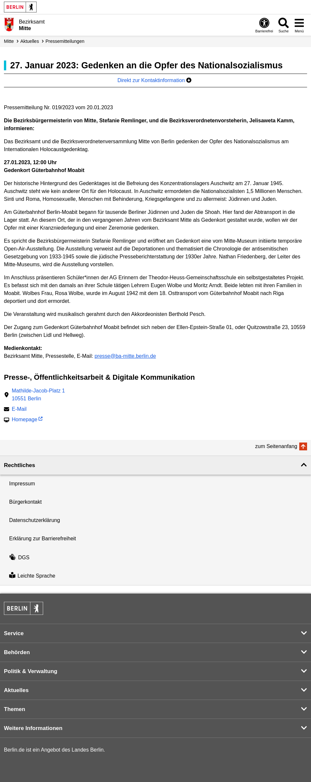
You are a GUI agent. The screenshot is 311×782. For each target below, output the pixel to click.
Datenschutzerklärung (34, 520)
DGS (19, 557)
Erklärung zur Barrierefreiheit (42, 538)
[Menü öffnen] (299, 25)
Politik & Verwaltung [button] (30, 671)
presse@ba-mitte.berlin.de (125, 356)
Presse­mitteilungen (64, 41)
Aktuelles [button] (16, 690)
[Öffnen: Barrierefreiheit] (264, 25)
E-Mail (19, 409)
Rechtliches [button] (19, 465)
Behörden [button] (17, 652)
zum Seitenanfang (276, 446)
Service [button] (14, 633)
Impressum (22, 483)
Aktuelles (29, 41)
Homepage (24, 420)
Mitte (9, 41)
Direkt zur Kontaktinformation (154, 80)
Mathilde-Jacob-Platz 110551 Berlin (38, 394)
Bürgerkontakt (25, 502)
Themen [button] (14, 709)
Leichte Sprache (32, 576)
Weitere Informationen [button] (33, 728)
